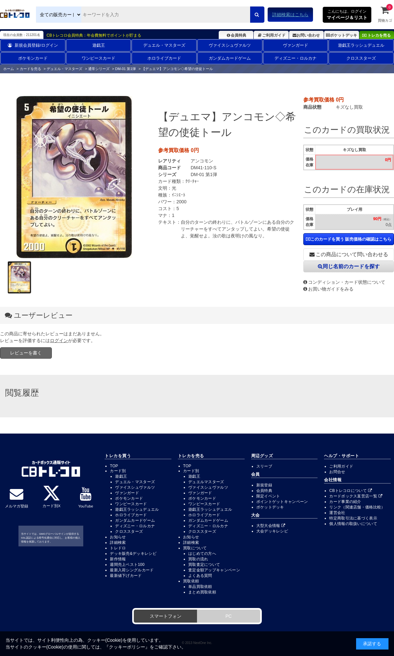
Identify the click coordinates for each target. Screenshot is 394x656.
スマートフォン (165, 616)
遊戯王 (98, 45)
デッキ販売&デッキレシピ (133, 553)
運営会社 (337, 512)
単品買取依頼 (200, 586)
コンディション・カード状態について (344, 282)
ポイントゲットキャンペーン (282, 501)
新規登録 (264, 485)
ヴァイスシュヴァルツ (230, 45)
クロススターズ (361, 58)
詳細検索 (118, 542)
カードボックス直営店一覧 (355, 496)
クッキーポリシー (127, 647)
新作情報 (118, 559)
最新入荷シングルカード (132, 570)
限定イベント (268, 496)
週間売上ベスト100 (127, 564)
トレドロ (118, 548)
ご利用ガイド (271, 35)
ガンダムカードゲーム (230, 58)
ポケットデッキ (341, 35)
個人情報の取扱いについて (353, 523)
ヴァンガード (295, 45)
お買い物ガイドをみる (328, 289)
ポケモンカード (33, 58)
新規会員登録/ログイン (33, 45)
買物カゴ (385, 14)
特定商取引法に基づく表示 (353, 518)
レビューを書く (26, 352)
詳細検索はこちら (290, 14)
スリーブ (264, 466)
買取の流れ (198, 559)
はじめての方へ (202, 553)
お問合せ (337, 472)
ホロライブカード (164, 58)
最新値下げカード (126, 575)
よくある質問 (200, 575)
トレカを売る (376, 35)
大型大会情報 (270, 525)
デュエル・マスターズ (164, 45)
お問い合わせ (306, 35)
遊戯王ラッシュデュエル (361, 45)
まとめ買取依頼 (202, 592)
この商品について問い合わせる (348, 254)
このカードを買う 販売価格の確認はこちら (349, 239)
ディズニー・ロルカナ (295, 58)
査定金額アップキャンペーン (214, 570)
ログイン (59, 340)
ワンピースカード (98, 58)
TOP (114, 466)
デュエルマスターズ (206, 482)
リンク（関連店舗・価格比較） (357, 507)
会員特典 (236, 35)
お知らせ (118, 537)
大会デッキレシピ (272, 531)
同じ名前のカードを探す (349, 266)
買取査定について (204, 564)
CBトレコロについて (350, 490)
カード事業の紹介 (345, 501)
